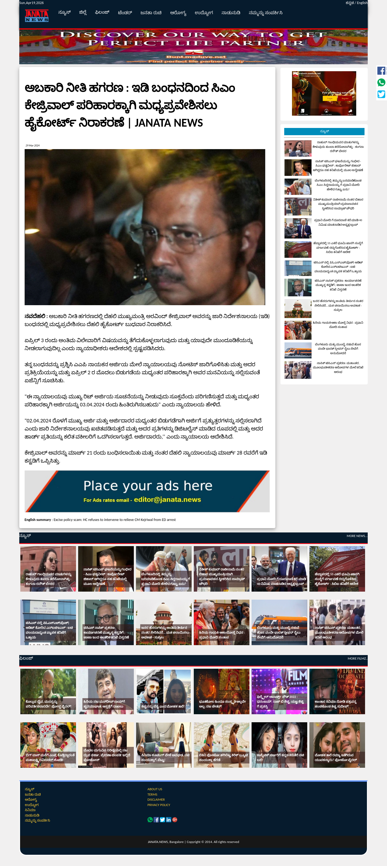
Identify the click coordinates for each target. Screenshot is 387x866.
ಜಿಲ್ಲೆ (82, 12)
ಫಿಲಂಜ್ (102, 12)
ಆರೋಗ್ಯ (178, 13)
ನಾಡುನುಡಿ (231, 13)
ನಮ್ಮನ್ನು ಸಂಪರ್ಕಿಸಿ (266, 13)
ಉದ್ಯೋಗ (204, 13)
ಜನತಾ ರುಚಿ (151, 13)
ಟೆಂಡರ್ (125, 13)
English (362, 3)
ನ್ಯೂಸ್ (64, 12)
